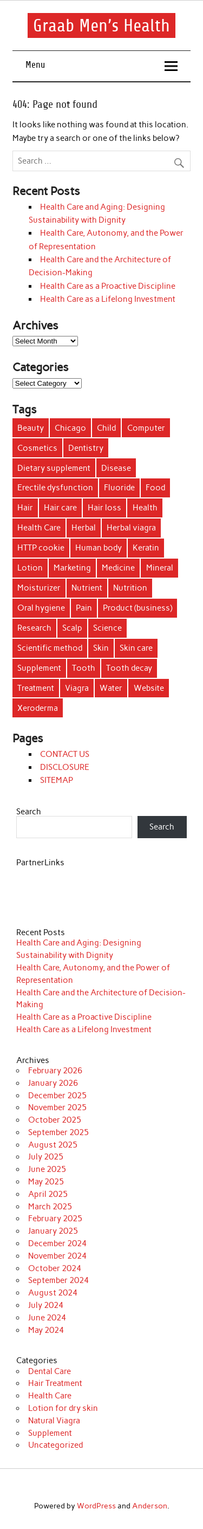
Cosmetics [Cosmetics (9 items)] (37, 448)
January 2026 (53, 1083)
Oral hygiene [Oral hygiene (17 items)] (41, 608)
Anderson (149, 1505)
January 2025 (53, 1231)
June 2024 (47, 1318)
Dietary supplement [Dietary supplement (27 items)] (53, 468)
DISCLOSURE (64, 767)
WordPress (96, 1505)
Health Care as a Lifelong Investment (107, 299)
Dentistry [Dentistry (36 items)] (85, 448)
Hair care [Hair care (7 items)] (60, 508)
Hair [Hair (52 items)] (25, 508)
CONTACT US (64, 754)
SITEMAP (56, 780)
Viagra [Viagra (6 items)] (77, 688)
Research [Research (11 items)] (34, 628)
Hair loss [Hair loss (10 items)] (104, 508)
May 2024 (46, 1330)
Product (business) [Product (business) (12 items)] (137, 608)
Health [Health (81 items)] (145, 508)
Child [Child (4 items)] (106, 428)
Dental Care (49, 1371)
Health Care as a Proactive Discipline (107, 286)
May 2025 (46, 1182)
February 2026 (55, 1071)
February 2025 (55, 1218)
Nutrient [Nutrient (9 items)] (86, 588)
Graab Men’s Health (101, 25)
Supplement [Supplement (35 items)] (39, 668)
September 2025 (58, 1132)
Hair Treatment (55, 1383)
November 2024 (57, 1256)
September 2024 (58, 1280)
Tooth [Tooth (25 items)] (83, 668)
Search (28, 812)
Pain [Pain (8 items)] (84, 608)
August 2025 (52, 1145)
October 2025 (54, 1120)
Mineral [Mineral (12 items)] (159, 568)
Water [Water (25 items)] (111, 688)
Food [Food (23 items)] (155, 488)
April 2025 (48, 1194)
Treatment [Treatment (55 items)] (35, 688)
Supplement (50, 1433)
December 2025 (57, 1095)
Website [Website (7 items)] (149, 688)
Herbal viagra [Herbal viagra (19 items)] (131, 528)
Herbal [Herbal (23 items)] (83, 528)
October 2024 (54, 1268)
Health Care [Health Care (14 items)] (39, 528)
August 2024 (52, 1293)
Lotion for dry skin (63, 1408)
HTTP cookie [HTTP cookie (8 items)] (40, 548)
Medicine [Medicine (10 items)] (118, 568)
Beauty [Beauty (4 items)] (30, 428)
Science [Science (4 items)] (107, 628)
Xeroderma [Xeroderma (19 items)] (37, 708)
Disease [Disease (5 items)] (116, 468)
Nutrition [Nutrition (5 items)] (130, 588)
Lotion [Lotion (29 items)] (30, 568)
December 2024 (57, 1243)
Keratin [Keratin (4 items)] (146, 548)
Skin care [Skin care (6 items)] (136, 648)
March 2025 (50, 1206)
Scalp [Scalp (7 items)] (72, 628)
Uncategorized (55, 1445)
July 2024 (45, 1305)
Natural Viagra (54, 1421)
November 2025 (57, 1107)
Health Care (49, 1396)
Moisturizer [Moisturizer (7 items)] (39, 588)
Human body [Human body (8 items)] (98, 548)
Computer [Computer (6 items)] (146, 428)
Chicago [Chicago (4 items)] (70, 428)
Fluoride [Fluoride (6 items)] (119, 488)
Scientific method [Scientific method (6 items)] (49, 648)
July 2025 (45, 1157)
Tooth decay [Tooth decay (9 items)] (129, 668)
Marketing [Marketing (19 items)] (72, 568)
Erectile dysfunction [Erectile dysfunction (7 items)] (55, 488)
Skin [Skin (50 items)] (101, 648)
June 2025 (47, 1169)
